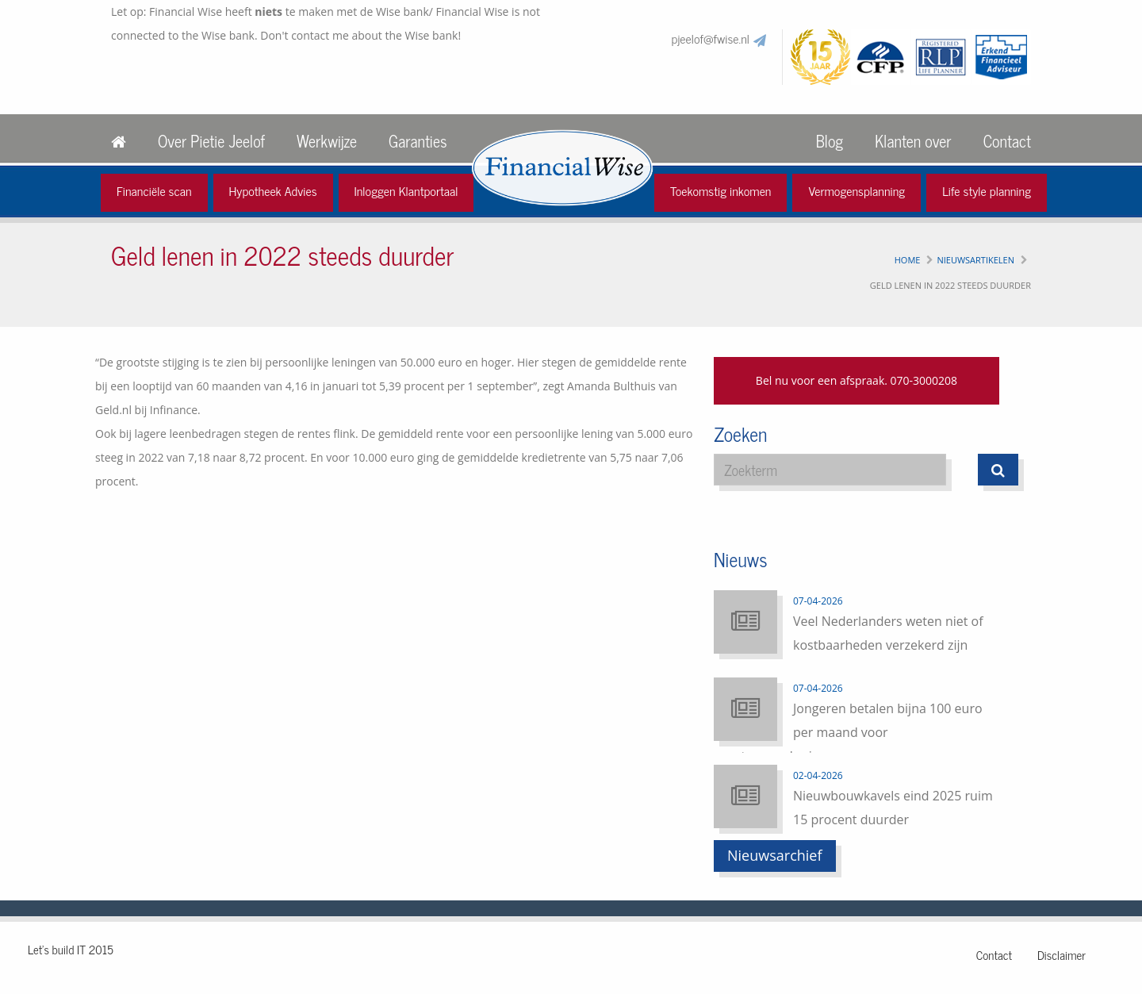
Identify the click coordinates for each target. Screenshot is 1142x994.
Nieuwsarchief (774, 855)
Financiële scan (154, 190)
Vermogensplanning (856, 190)
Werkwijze (327, 141)
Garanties (417, 141)
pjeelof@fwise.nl (710, 38)
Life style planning (986, 190)
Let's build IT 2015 (70, 949)
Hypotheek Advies (273, 190)
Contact (1007, 141)
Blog (829, 141)
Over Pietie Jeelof (211, 141)
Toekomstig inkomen (721, 190)
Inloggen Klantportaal (406, 190)
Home (908, 260)
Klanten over (913, 141)
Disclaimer (1061, 955)
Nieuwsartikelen (975, 260)
